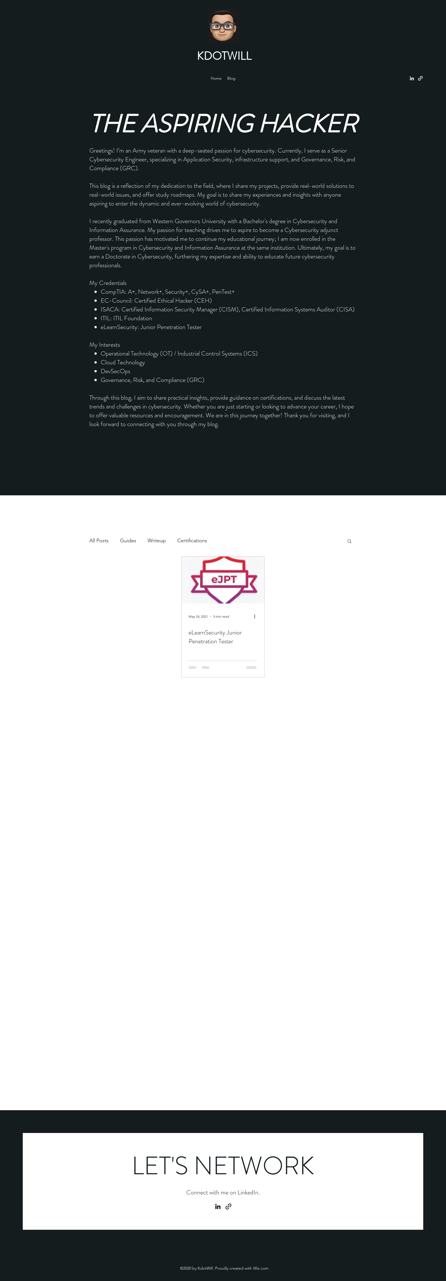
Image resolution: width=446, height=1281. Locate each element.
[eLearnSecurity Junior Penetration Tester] (223, 580)
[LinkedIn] (412, 78)
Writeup (157, 540)
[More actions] (256, 616)
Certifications (192, 540)
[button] (349, 542)
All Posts (99, 540)
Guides (128, 540)
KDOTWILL (224, 56)
